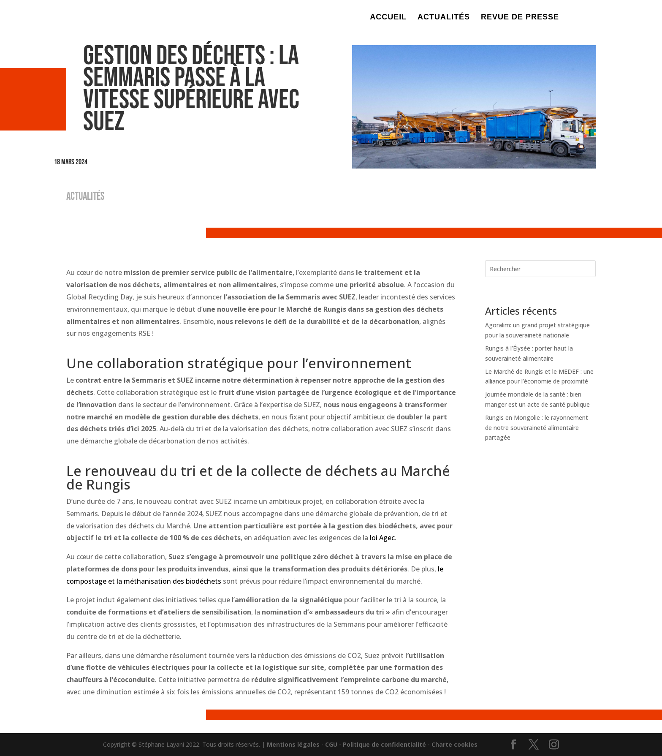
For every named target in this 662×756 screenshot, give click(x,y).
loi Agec (382, 537)
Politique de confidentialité (384, 744)
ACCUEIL (388, 17)
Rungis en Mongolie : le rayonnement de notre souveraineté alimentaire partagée (536, 427)
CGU (331, 744)
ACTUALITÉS (444, 17)
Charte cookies (454, 744)
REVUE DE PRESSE (520, 17)
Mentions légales (293, 744)
